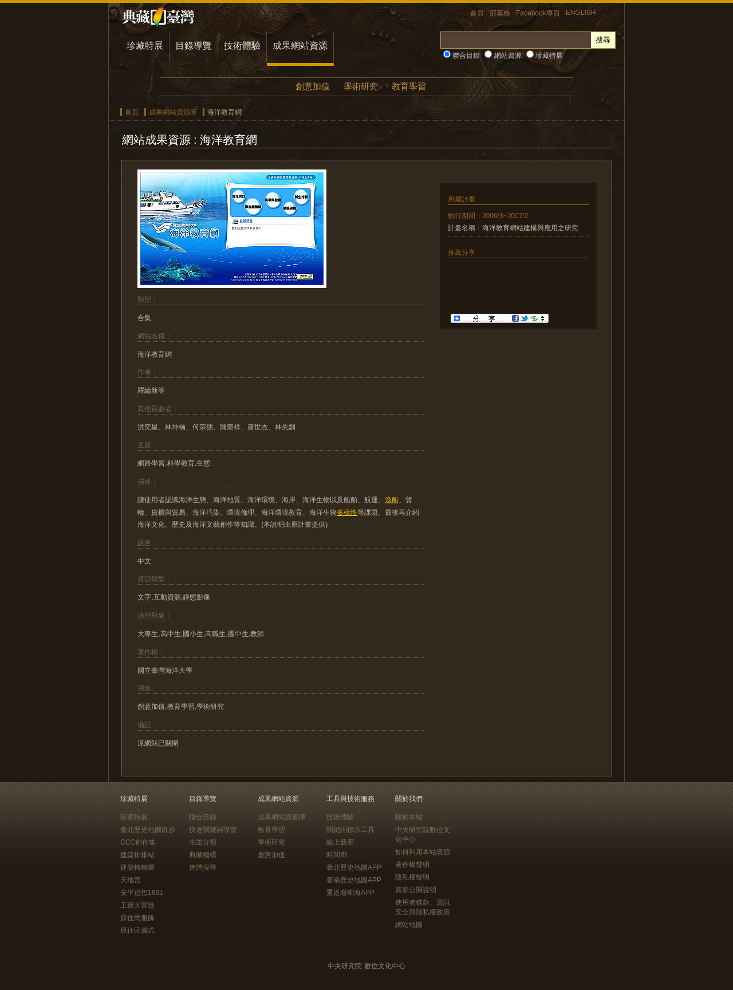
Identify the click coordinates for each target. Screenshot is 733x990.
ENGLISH (581, 13)
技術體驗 (242, 45)
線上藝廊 (340, 842)
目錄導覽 (193, 45)
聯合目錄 (461, 56)
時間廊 (336, 855)
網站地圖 (409, 925)
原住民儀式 (137, 930)
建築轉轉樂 (137, 867)
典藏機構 (202, 855)
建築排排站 (137, 855)
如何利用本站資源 (422, 852)
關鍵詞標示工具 (350, 830)
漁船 (392, 500)
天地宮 (130, 880)
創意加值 (312, 86)
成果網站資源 (300, 45)
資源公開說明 (415, 890)
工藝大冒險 (137, 905)
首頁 (477, 13)
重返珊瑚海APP (350, 893)
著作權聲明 (412, 865)
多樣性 (347, 512)
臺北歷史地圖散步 (147, 830)
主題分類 (202, 842)
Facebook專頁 (538, 13)
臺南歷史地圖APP (353, 880)
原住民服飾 (137, 918)
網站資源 (502, 56)
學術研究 (361, 86)
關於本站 (409, 817)
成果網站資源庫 (173, 112)
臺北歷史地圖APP (353, 867)
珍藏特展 (145, 45)
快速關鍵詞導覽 (213, 830)
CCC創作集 (138, 842)
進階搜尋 (202, 867)
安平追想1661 (141, 893)
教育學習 (409, 86)
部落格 (500, 13)
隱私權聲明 (412, 877)
